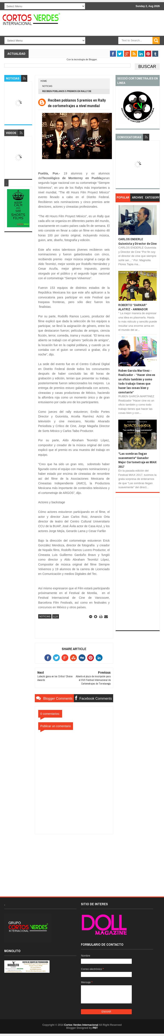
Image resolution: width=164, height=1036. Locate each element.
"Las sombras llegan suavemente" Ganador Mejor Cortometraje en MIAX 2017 (137, 460)
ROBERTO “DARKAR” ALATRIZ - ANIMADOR (133, 307)
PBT (95, 1027)
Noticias (47, 86)
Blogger (93, 59)
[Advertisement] (74, 861)
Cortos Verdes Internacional (81, 1024)
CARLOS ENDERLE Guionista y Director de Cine (137, 241)
